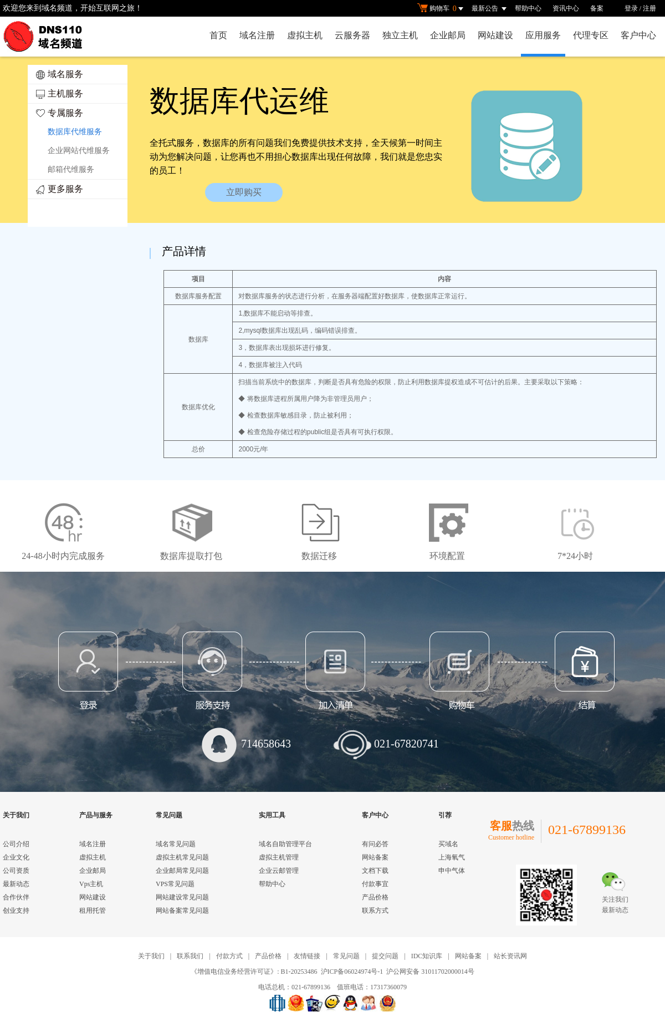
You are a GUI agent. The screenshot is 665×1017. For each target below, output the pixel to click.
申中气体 (451, 870)
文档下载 (375, 870)
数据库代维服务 (75, 132)
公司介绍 (16, 844)
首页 (218, 35)
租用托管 (92, 910)
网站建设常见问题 (182, 897)
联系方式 (375, 910)
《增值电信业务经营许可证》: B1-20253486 (254, 971)
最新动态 (16, 884)
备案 (596, 8)
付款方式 (229, 956)
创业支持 (16, 910)
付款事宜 (375, 884)
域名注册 (257, 35)
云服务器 (352, 35)
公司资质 (16, 870)
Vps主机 (91, 884)
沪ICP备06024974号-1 (352, 971)
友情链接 (307, 956)
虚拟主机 (305, 35)
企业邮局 (448, 35)
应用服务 (543, 35)
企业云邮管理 (279, 870)
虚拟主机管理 (279, 857)
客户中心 (638, 35)
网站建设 (495, 35)
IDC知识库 (427, 956)
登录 (631, 8)
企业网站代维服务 (79, 150)
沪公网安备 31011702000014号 (430, 971)
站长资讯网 (510, 956)
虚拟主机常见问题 (182, 857)
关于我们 (151, 956)
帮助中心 (528, 8)
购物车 (441, 8)
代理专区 (590, 35)
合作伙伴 (16, 897)
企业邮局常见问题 (182, 870)
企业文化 (16, 857)
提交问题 (385, 956)
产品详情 (184, 251)
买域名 (448, 844)
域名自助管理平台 (285, 844)
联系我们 (190, 956)
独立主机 (400, 35)
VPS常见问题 (175, 884)
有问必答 (375, 844)
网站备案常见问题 (182, 910)
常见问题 (346, 956)
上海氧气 (451, 857)
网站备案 (375, 857)
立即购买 (244, 192)
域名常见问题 (176, 844)
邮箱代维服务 (71, 169)
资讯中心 (566, 8)
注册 (649, 8)
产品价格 (375, 897)
